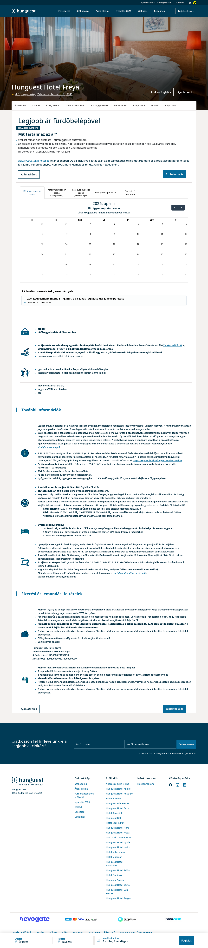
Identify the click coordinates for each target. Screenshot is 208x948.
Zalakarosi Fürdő (74, 105)
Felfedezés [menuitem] (64, 11)
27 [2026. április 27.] (42, 264)
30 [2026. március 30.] (42, 224)
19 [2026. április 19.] (186, 244)
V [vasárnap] (175, 219)
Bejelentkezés (186, 11)
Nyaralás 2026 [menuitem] (123, 11)
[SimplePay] (127, 919)
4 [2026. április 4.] (162, 224)
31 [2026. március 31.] (66, 224)
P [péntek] (128, 219)
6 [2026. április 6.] (43, 234)
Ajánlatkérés (186, 92)
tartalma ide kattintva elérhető (130, 573)
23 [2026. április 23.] (114, 254)
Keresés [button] (180, 2)
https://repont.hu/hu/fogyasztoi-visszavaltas (157, 460)
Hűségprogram (164, 2)
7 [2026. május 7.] (114, 274)
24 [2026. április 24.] (138, 254)
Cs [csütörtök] (104, 219)
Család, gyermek (99, 105)
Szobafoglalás (174, 174)
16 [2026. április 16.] (114, 244)
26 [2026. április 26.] (186, 254)
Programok (139, 105)
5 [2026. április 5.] (186, 224)
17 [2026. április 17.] (138, 244)
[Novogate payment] (35, 919)
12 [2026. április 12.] (186, 234)
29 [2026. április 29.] (90, 264)
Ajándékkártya (148, 2)
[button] (53, 940)
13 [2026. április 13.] (42, 244)
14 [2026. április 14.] (66, 244)
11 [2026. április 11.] (162, 234)
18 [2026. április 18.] (162, 244)
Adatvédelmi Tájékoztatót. (183, 753)
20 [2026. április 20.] (42, 254)
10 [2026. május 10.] (186, 274)
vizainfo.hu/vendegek (49, 447)
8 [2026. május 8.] (138, 274)
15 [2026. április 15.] (90, 244)
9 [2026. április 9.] (114, 234)
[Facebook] (170, 785)
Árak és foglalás (161, 92)
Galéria (155, 105)
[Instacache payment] (173, 919)
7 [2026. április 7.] (66, 234)
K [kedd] (56, 219)
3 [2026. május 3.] (186, 264)
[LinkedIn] (184, 785)
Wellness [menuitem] (143, 11)
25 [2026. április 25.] (162, 254)
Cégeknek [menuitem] (159, 11)
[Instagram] (177, 785)
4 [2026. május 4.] (43, 274)
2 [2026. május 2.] (162, 264)
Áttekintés (20, 105)
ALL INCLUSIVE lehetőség (34, 160)
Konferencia (120, 105)
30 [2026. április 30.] (114, 264)
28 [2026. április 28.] (66, 264)
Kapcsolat (170, 105)
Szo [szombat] (152, 219)
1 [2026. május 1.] (138, 264)
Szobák (36, 105)
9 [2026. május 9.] (162, 274)
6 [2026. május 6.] (90, 274)
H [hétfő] (32, 219)
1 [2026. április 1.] (90, 224)
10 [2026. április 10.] (138, 234)
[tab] (32, 192)
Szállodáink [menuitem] (83, 11)
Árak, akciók (52, 105)
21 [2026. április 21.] (66, 254)
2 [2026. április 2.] (114, 224)
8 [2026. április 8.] (90, 234)
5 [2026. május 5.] (66, 274)
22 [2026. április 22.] (90, 254)
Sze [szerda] (80, 219)
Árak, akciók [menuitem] (102, 11)
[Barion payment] (81, 919)
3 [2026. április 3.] (138, 224)
